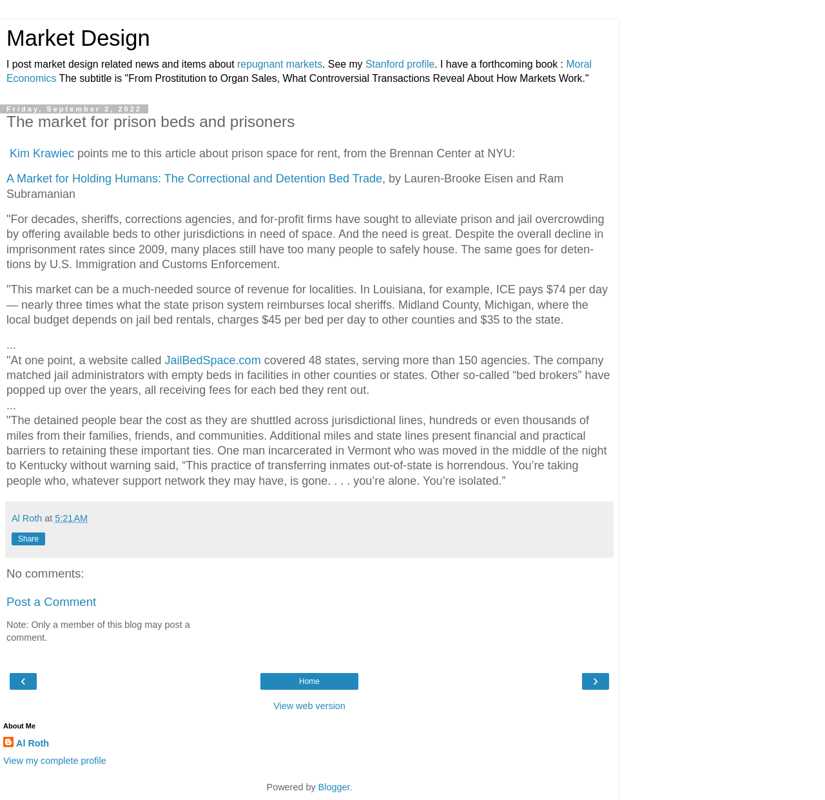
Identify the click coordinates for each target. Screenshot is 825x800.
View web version (309, 706)
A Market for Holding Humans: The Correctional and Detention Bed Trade (194, 178)
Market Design (78, 38)
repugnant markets (279, 64)
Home (309, 681)
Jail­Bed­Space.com (213, 360)
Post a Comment (51, 602)
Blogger (334, 787)
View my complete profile (54, 761)
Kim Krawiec (40, 153)
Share (28, 538)
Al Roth (32, 743)
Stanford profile (399, 64)
